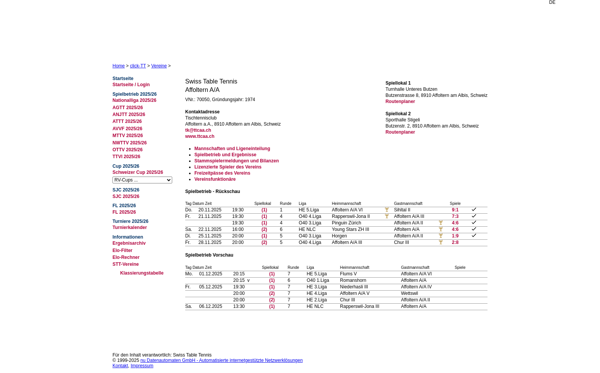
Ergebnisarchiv (129, 243)
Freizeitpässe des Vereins (222, 173)
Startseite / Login (131, 84)
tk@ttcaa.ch (198, 130)
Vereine (159, 66)
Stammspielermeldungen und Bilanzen (236, 161)
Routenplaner (400, 101)
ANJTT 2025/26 (128, 114)
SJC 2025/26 (125, 196)
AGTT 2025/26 (127, 107)
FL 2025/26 (124, 212)
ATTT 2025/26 (127, 121)
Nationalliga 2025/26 (134, 100)
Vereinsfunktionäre (215, 179)
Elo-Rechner (126, 257)
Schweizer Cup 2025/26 (137, 172)
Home (118, 66)
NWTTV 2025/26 (129, 143)
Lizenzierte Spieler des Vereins (227, 167)
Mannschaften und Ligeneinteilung (232, 148)
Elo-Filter (122, 250)
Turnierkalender (129, 227)
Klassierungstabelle (141, 273)
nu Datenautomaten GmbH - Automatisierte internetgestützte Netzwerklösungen (221, 360)
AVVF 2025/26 (127, 128)
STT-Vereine (125, 264)
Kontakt (120, 365)
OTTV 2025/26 (127, 149)
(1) (264, 210)
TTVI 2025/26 (126, 156)
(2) (264, 229)
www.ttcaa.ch (199, 136)
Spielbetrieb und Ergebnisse (225, 154)
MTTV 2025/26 (127, 135)
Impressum (141, 365)
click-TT (138, 66)
